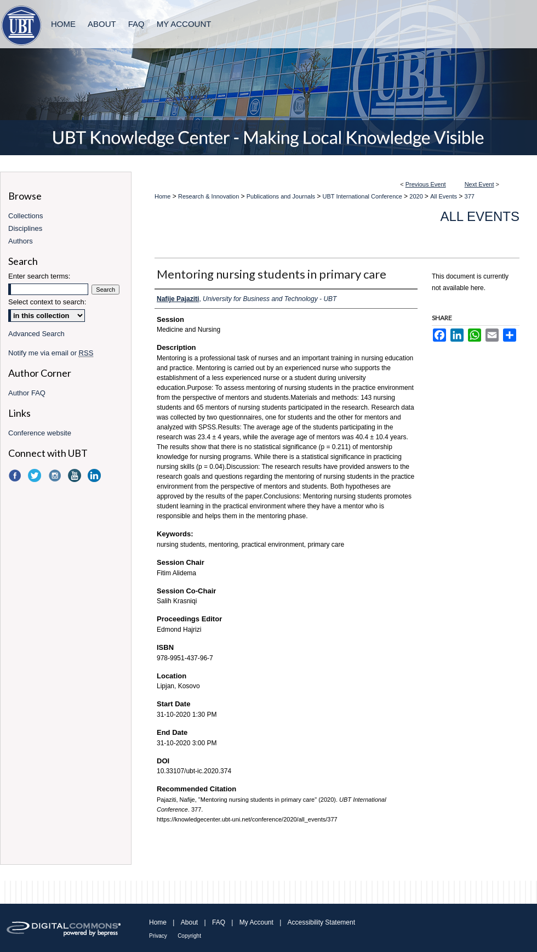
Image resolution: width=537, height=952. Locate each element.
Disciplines (25, 228)
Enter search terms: (39, 276)
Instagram (56, 475)
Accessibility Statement (321, 922)
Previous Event (425, 184)
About (189, 922)
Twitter (35, 475)
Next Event (479, 184)
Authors (20, 241)
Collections (25, 216)
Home (162, 196)
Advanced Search (36, 334)
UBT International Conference (363, 196)
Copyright (189, 936)
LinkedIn (95, 475)
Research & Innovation (209, 196)
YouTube (75, 475)
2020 (417, 196)
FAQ (218, 922)
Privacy (158, 936)
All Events (444, 196)
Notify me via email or (50, 353)
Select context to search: (47, 302)
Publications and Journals (282, 196)
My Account (256, 922)
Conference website (39, 433)
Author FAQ (26, 393)
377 (470, 196)
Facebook (16, 475)
